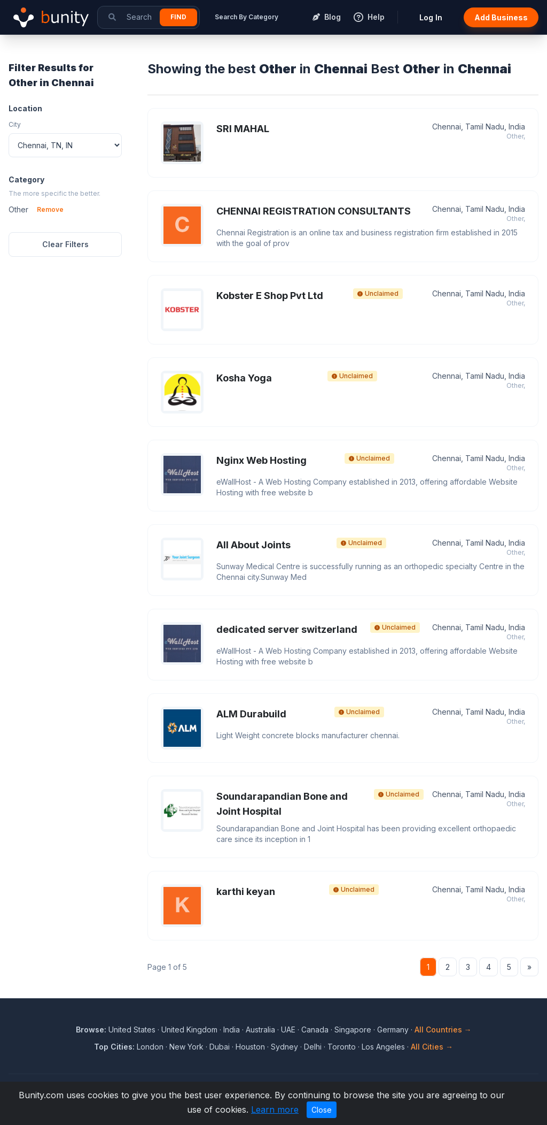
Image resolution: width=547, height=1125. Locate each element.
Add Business (501, 17)
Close (321, 1109)
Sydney (284, 1046)
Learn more (275, 1109)
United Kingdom (189, 1029)
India (231, 1029)
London (150, 1046)
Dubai (219, 1046)
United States (131, 1029)
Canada (315, 1029)
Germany (393, 1029)
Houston (250, 1046)
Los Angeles (383, 1046)
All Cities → (432, 1046)
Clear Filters (65, 244)
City (15, 124)
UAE (288, 1029)
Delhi (313, 1046)
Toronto (341, 1046)
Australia (260, 1029)
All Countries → (443, 1029)
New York (186, 1046)
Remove (50, 209)
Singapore (352, 1029)
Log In (430, 17)
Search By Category (246, 17)
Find (178, 17)
